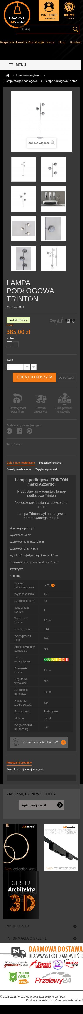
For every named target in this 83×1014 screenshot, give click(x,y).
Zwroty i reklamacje (19, 469)
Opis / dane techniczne (21, 462)
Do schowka (66, 377)
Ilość (10, 360)
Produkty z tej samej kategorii (25, 769)
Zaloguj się (49, 10)
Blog (62, 42)
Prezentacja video (50, 462)
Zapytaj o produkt (46, 469)
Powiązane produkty (19, 762)
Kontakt (75, 42)
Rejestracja (35, 42)
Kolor (11, 338)
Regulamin (8, 42)
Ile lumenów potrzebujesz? (40, 742)
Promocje (48, 42)
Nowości (21, 42)
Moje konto (18, 926)
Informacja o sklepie (27, 938)
